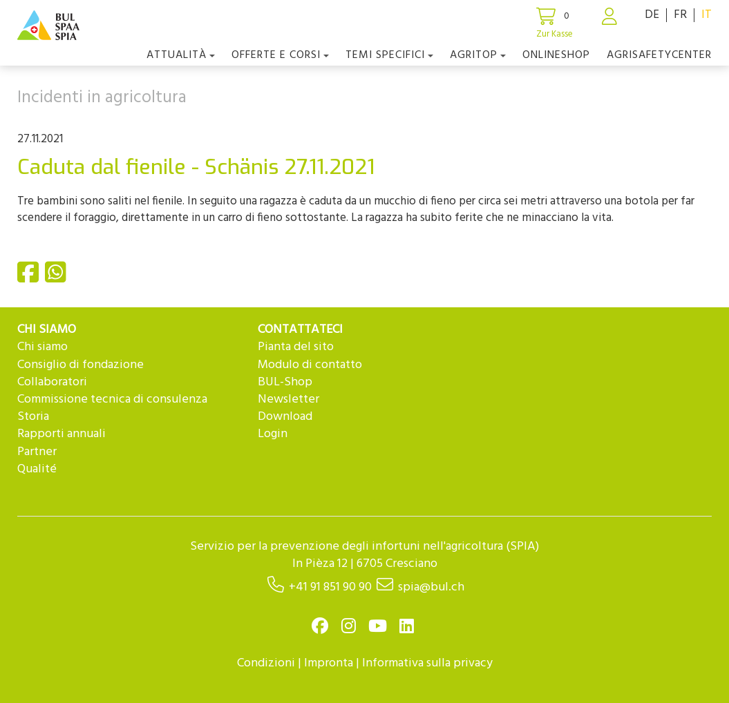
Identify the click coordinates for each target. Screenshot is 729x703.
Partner (37, 452)
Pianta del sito (296, 347)
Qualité (37, 469)
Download (285, 417)
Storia (33, 417)
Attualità (180, 55)
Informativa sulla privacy (427, 663)
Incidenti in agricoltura (102, 98)
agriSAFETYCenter (659, 55)
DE (652, 15)
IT (706, 15)
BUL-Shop (285, 382)
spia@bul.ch (431, 587)
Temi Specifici (389, 55)
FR (680, 15)
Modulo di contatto (310, 365)
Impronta (328, 663)
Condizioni (266, 663)
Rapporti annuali (61, 434)
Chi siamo (42, 347)
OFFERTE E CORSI (280, 55)
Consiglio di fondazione (80, 365)
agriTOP (478, 55)
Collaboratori (52, 382)
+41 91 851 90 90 (330, 587)
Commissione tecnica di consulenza (112, 399)
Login (272, 434)
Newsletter (288, 399)
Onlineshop (556, 55)
